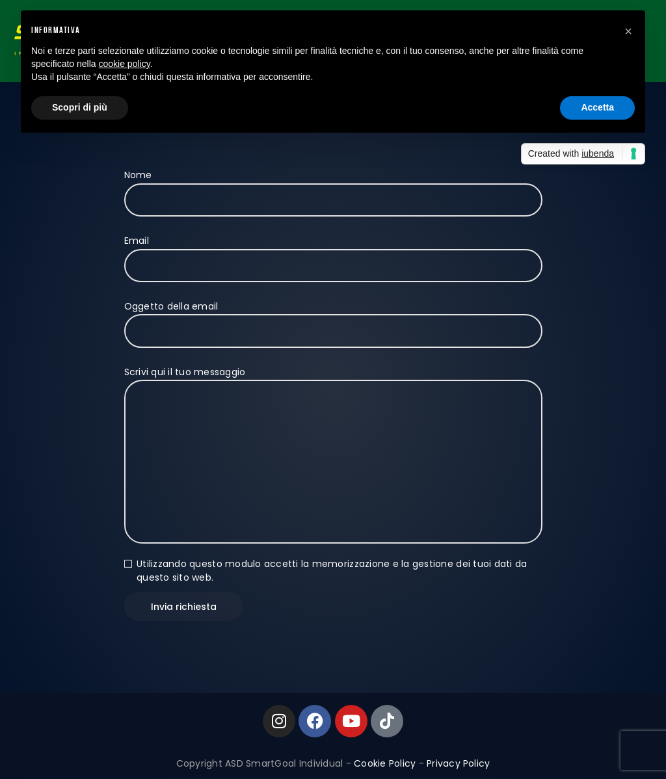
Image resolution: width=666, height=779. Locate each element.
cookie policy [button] (124, 64)
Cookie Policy (385, 763)
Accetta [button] (597, 107)
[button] (628, 31)
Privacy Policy (458, 763)
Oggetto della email (333, 318)
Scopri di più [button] (79, 107)
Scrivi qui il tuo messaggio (333, 380)
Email (333, 253)
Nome (333, 187)
